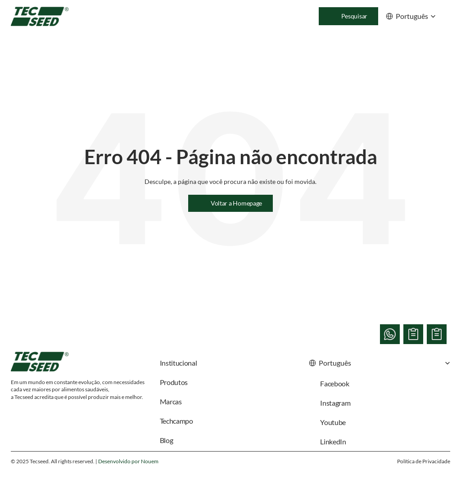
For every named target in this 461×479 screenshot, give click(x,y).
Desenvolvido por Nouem (128, 461)
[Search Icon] (348, 16)
